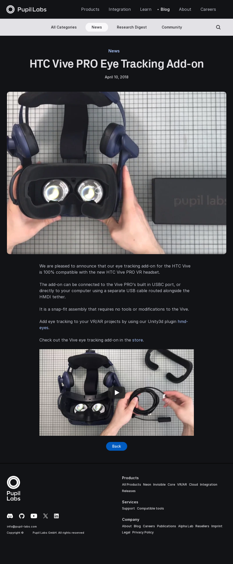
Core (171, 484)
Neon (147, 484)
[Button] (116, 446)
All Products (131, 484)
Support (128, 508)
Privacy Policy (143, 532)
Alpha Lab (185, 526)
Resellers (202, 526)
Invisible (159, 484)
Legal (126, 532)
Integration (208, 484)
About (127, 526)
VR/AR (182, 484)
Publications (166, 526)
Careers (149, 526)
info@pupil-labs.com (22, 526)
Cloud (193, 484)
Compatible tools (150, 508)
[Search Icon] (218, 27)
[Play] (116, 392)
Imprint (216, 526)
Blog (137, 526)
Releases (129, 491)
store (137, 340)
